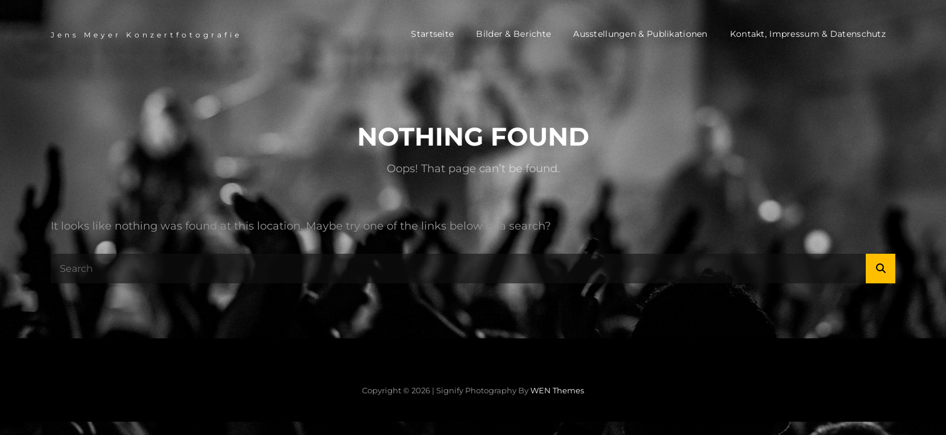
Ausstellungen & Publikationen (640, 33)
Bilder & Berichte (513, 33)
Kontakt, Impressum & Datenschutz (808, 33)
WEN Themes (557, 390)
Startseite (432, 33)
